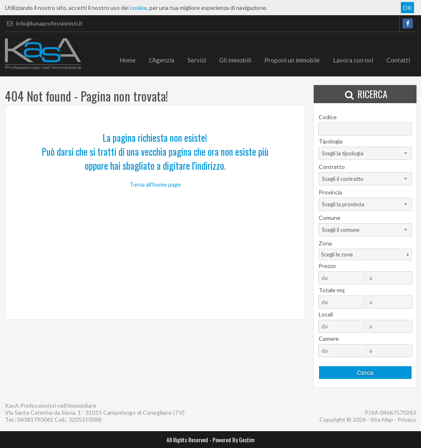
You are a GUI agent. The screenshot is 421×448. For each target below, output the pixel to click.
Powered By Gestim (233, 439)
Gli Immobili (235, 60)
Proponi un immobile (292, 60)
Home (128, 60)
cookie (138, 7)
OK (407, 7)
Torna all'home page (155, 184)
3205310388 (85, 419)
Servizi (196, 60)
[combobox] (365, 153)
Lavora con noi (353, 60)
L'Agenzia (161, 60)
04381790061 (35, 419)
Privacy (407, 419)
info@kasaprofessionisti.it (44, 23)
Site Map (381, 419)
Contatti (398, 60)
